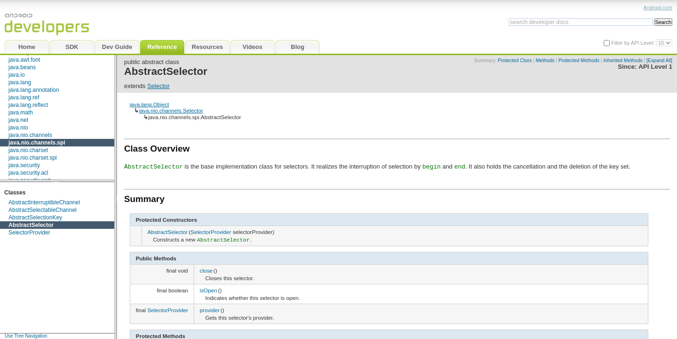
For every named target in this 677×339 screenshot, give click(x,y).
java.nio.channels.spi (36, 142)
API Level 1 (655, 66)
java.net (18, 120)
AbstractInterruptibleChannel (44, 202)
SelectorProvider (29, 232)
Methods (544, 60)
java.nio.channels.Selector (171, 110)
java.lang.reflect (28, 105)
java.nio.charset (28, 150)
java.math (20, 112)
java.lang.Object (149, 104)
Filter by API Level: (633, 43)
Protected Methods (579, 60)
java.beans (22, 67)
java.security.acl (28, 173)
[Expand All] (659, 60)
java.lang (19, 82)
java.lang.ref (23, 97)
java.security (24, 165)
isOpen (208, 289)
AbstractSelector (31, 225)
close (206, 269)
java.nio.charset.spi (32, 157)
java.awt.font (24, 59)
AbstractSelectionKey (35, 217)
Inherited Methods (622, 60)
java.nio (18, 127)
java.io (16, 75)
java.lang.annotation (33, 90)
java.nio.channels (30, 135)
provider (210, 309)
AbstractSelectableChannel (42, 210)
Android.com (657, 7)
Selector (158, 85)
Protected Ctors (515, 60)
